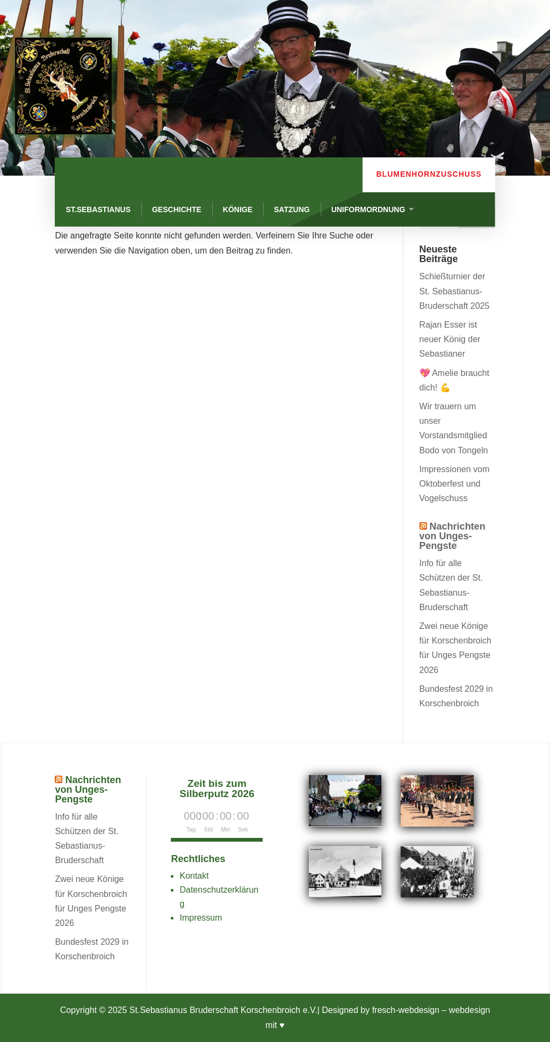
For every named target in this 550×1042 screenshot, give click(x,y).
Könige (237, 209)
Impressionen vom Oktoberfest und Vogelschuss (454, 484)
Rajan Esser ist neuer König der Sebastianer (450, 339)
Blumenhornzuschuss (428, 174)
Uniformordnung (368, 209)
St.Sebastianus (98, 209)
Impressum (200, 917)
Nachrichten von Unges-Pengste (452, 536)
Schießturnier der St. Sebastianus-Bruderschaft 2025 (454, 291)
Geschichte (176, 209)
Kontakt (193, 875)
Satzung (292, 209)
